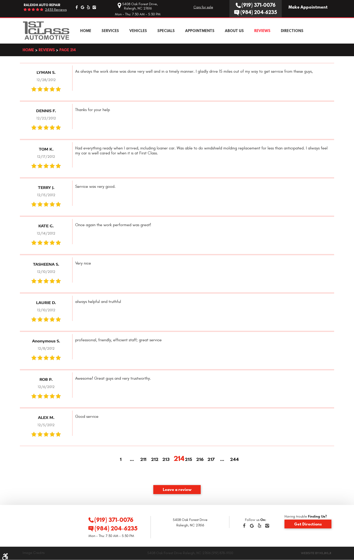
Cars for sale (203, 7)
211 (143, 459)
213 (165, 459)
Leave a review (177, 489)
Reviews (262, 31)
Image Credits (33, 553)
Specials (166, 31)
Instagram (94, 7)
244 (233, 459)
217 (210, 459)
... (132, 459)
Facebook (77, 7)
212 (154, 459)
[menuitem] (85, 30)
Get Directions (308, 524)
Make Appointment (308, 7)
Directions (292, 31)
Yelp (88, 7)
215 (188, 459)
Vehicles (138, 31)
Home (85, 31)
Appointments (199, 31)
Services (110, 31)
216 (199, 459)
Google (82, 7)
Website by (315, 553)
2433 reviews (56, 10)
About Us (234, 31)
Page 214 (67, 49)
